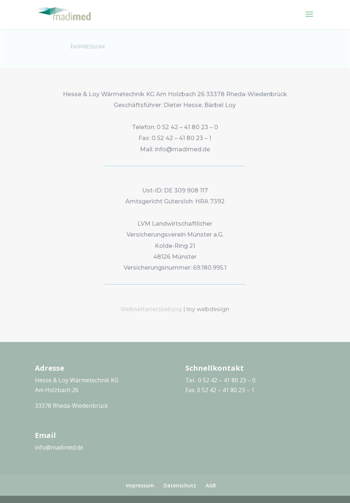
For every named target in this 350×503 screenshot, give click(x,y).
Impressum (140, 485)
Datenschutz (180, 485)
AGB (211, 485)
